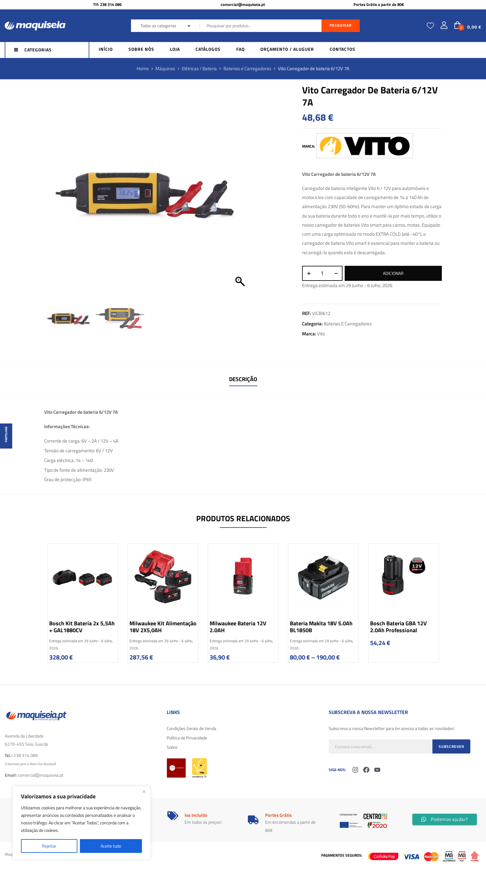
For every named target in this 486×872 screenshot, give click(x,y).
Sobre (172, 747)
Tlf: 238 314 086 (107, 4)
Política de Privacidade (187, 737)
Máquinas (165, 68)
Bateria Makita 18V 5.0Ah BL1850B (321, 626)
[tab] (243, 380)
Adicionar (393, 273)
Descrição (243, 379)
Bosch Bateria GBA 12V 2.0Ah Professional (398, 626)
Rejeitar (49, 846)
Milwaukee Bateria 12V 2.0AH (238, 626)
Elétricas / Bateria (199, 68)
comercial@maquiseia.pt (243, 4)
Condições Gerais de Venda (191, 728)
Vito (321, 333)
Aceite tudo (111, 846)
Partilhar (6, 434)
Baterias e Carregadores (247, 68)
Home (143, 68)
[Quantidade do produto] (322, 273)
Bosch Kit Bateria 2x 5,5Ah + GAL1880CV (82, 626)
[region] (81, 822)
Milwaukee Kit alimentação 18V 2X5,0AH (162, 626)
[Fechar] (144, 791)
